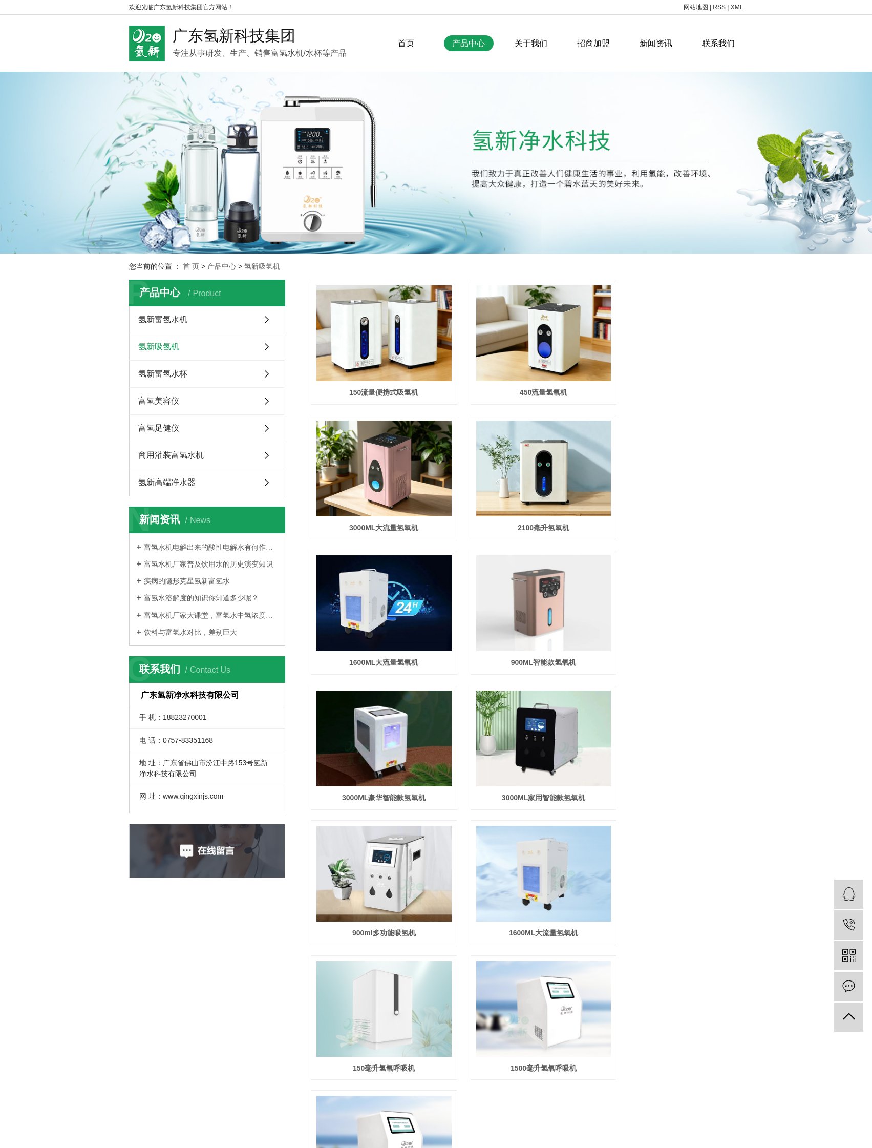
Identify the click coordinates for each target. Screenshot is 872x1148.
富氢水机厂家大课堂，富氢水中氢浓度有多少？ (211, 615)
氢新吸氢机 (262, 266)
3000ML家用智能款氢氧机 (526, 639)
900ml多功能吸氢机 (675, 639)
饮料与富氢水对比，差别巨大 (190, 632)
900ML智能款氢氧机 (675, 512)
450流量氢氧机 (526, 385)
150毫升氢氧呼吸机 (527, 766)
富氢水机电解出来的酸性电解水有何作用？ (211, 547)
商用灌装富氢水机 (171, 455)
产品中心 (468, 43)
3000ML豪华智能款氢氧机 (378, 639)
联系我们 (718, 43)
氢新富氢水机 (162, 319)
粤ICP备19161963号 (532, 1120)
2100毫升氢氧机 (378, 512)
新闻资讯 (656, 43)
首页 (406, 43)
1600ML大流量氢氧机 (526, 512)
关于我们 (531, 43)
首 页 (191, 266)
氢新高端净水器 (167, 482)
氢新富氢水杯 (162, 373)
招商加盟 (593, 43)
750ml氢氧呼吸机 (378, 893)
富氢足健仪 (158, 428)
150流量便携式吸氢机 (378, 385)
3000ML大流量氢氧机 (675, 385)
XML (737, 7)
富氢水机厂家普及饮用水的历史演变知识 (208, 564)
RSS (719, 7)
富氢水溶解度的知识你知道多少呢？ (201, 598)
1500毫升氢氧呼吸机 (675, 766)
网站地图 (696, 7)
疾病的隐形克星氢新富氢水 (187, 581)
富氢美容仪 (158, 400)
